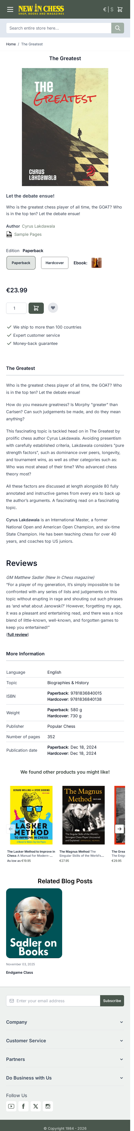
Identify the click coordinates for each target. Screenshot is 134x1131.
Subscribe (112, 1000)
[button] (65, 1022)
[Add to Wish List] (53, 308)
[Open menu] (10, 9)
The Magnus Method (81, 854)
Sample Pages (28, 234)
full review (18, 634)
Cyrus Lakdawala (38, 226)
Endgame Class (19, 972)
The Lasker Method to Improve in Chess (31, 854)
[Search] (117, 28)
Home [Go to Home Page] (11, 44)
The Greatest (32, 44)
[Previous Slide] (10, 829)
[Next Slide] (119, 829)
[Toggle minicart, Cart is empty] (120, 9)
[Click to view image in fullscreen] (65, 127)
